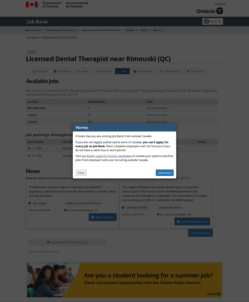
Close (81, 172)
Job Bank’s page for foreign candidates (107, 156)
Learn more (164, 172)
